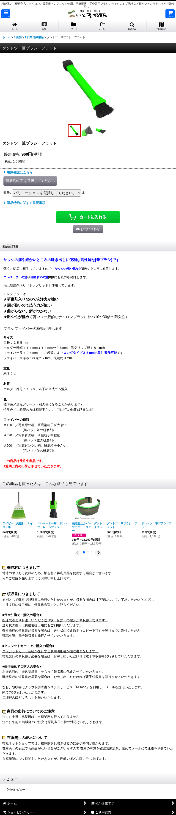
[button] (5, 13)
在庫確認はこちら (18, 172)
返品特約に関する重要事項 (24, 203)
